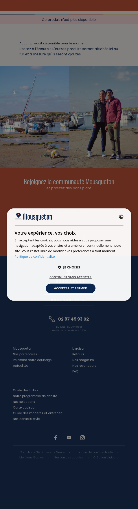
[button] (69, 267)
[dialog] (69, 254)
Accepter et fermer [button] (70, 288)
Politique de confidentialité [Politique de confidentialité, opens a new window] (35, 256)
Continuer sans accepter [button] (71, 277)
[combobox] (121, 216)
